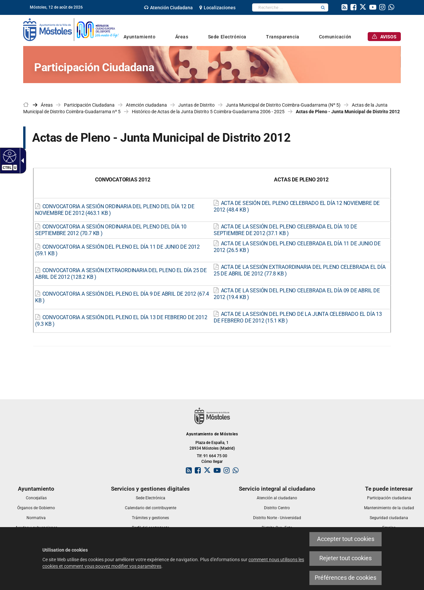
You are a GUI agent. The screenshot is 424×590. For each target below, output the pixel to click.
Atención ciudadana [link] (146, 105)
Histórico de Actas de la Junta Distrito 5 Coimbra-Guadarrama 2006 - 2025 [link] (208, 111)
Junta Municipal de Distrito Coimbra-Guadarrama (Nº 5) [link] (283, 105)
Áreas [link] (47, 105)
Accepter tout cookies (345, 539)
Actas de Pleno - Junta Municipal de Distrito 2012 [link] (348, 111)
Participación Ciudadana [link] (89, 105)
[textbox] (285, 7)
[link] (168, 7)
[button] (323, 7)
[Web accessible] (8, 156)
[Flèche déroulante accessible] (21, 160)
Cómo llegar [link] (212, 461)
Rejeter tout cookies (345, 558)
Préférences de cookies (345, 577)
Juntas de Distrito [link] (196, 105)
